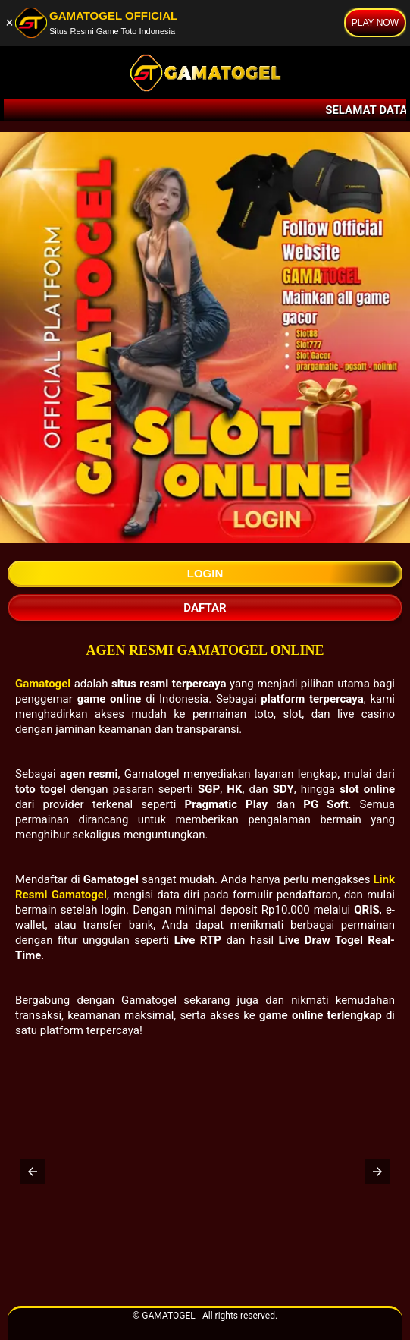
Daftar (204, 608)
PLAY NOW (375, 22)
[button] (32, 1171)
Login (205, 573)
